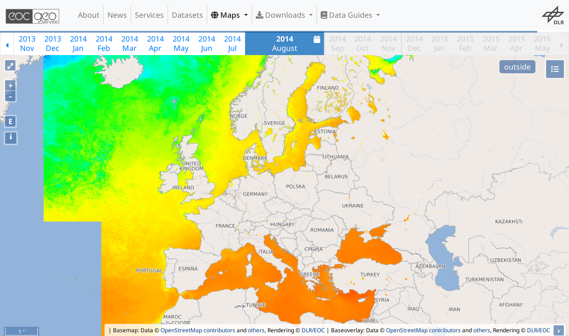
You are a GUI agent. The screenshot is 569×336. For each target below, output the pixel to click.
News (117, 15)
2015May (542, 43)
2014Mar (129, 43)
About (88, 15)
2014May (181, 43)
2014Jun (206, 43)
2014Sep (337, 43)
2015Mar (491, 43)
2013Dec (52, 43)
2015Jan (439, 43)
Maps (226, 15)
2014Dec (414, 43)
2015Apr (516, 43)
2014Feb (104, 43)
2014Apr (155, 43)
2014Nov (388, 43)
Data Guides (347, 15)
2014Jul (232, 43)
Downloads (281, 15)
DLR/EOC (313, 330)
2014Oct (362, 43)
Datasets (187, 15)
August (297, 43)
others (256, 330)
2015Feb (465, 43)
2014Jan (78, 43)
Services (149, 15)
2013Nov (27, 43)
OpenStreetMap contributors (198, 330)
